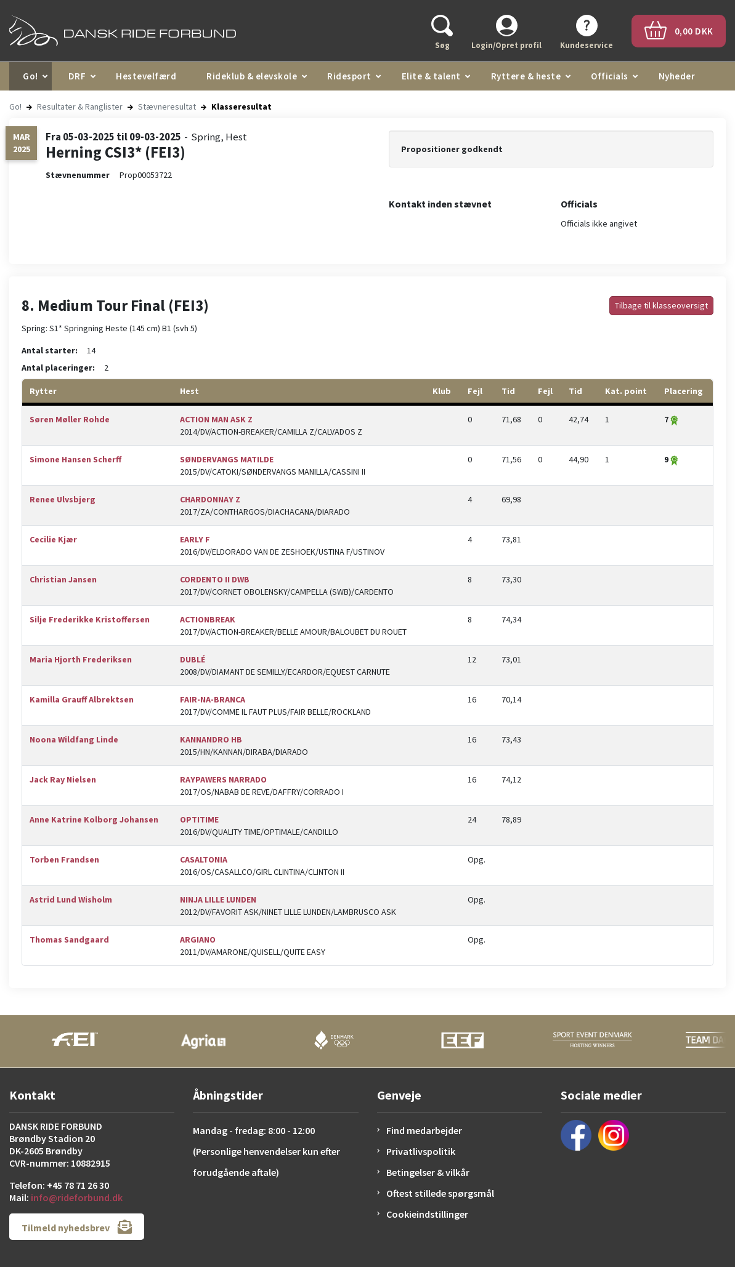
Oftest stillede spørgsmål (440, 1193)
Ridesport (349, 76)
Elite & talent (431, 76)
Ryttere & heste (526, 76)
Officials (609, 76)
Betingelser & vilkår (427, 1172)
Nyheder (677, 76)
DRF (77, 76)
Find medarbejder (424, 1130)
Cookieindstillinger (427, 1214)
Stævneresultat (167, 106)
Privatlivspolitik (420, 1151)
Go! (30, 76)
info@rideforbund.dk (77, 1197)
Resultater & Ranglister (80, 106)
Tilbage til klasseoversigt (661, 305)
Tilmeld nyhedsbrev (77, 1227)
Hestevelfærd (146, 76)
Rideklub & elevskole (251, 76)
